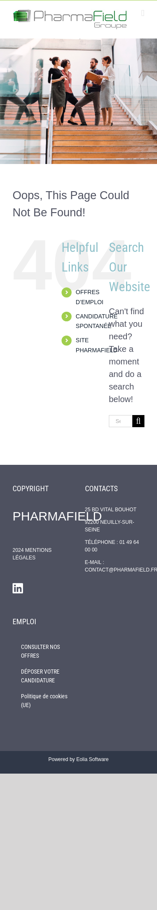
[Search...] (120, 421)
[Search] (138, 421)
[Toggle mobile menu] (142, 13)
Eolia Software (92, 759)
